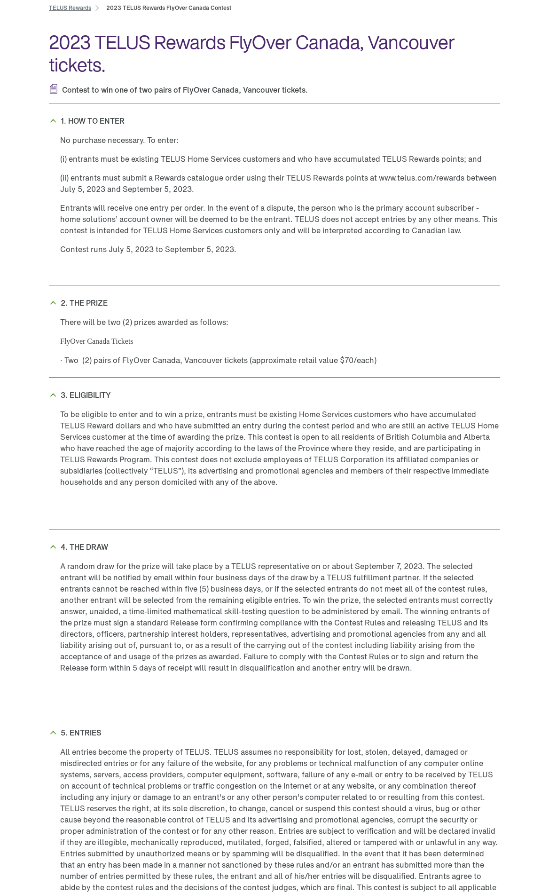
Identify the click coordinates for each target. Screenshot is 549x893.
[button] (274, 120)
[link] (70, 7)
